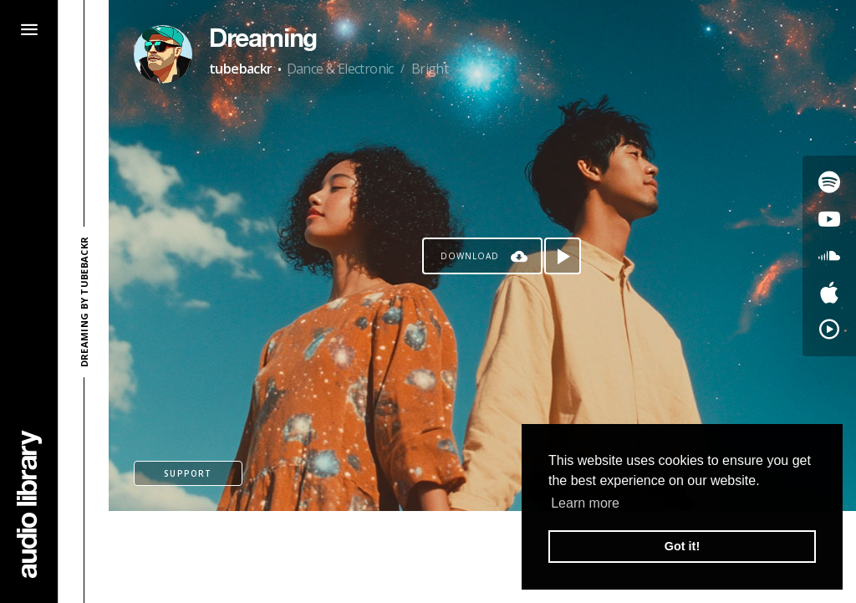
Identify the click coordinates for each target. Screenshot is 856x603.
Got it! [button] (682, 546)
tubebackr (241, 68)
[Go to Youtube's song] (829, 219)
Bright (429, 68)
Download (470, 256)
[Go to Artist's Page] (163, 54)
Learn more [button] (585, 503)
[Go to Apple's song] (829, 292)
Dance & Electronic (340, 68)
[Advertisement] (482, 557)
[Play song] (562, 256)
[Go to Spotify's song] (829, 182)
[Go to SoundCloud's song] (829, 256)
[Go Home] (29, 504)
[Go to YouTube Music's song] (829, 329)
